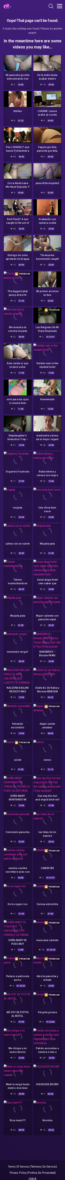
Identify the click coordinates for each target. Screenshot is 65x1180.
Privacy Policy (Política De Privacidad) (33, 1172)
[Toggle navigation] (59, 6)
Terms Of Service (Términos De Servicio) (32, 1166)
